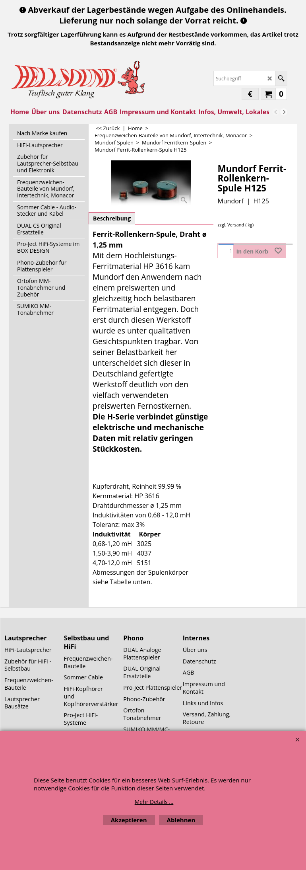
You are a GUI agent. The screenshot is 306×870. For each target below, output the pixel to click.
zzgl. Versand (230, 225)
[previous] (275, 111)
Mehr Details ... (154, 802)
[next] (283, 111)
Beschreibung (112, 218)
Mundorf (230, 201)
